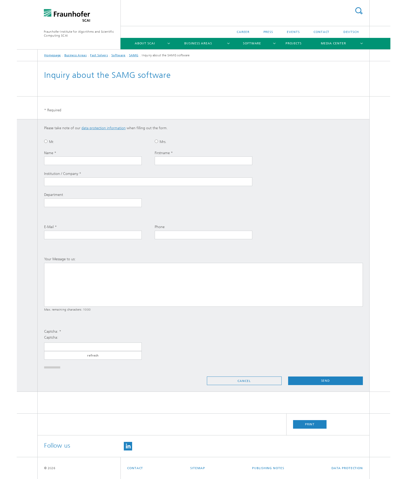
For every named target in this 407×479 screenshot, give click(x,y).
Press (268, 32)
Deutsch (351, 32)
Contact (321, 32)
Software (252, 43)
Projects (294, 43)
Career (243, 32)
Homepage (52, 55)
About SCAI (145, 43)
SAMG (133, 55)
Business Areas (198, 43)
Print (310, 424)
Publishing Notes (268, 468)
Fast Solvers (99, 55)
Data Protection (347, 468)
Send (325, 380)
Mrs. (160, 142)
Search (359, 10)
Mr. (49, 142)
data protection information (104, 128)
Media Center (333, 43)
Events (293, 32)
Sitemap (197, 468)
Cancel (244, 381)
